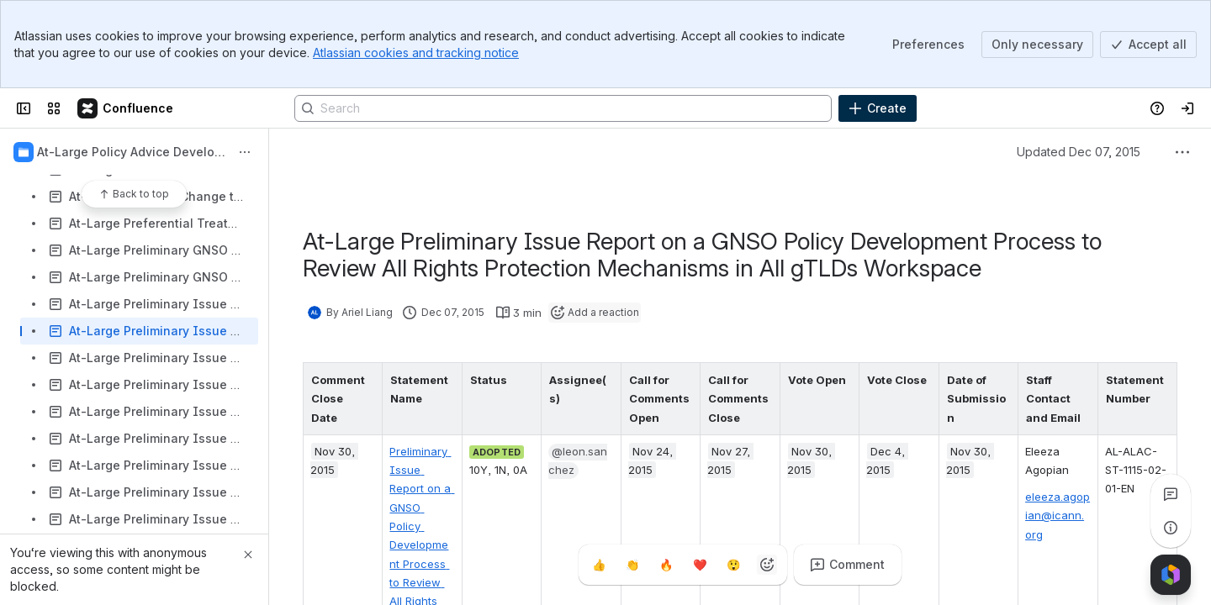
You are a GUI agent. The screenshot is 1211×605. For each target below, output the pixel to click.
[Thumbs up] (598, 564)
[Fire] (666, 564)
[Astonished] (733, 564)
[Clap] (632, 564)
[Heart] (699, 564)
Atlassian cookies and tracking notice (416, 52)
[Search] (563, 108)
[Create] (877, 108)
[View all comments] (1170, 494)
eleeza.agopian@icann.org (1057, 515)
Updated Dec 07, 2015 (1078, 152)
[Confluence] (126, 108)
